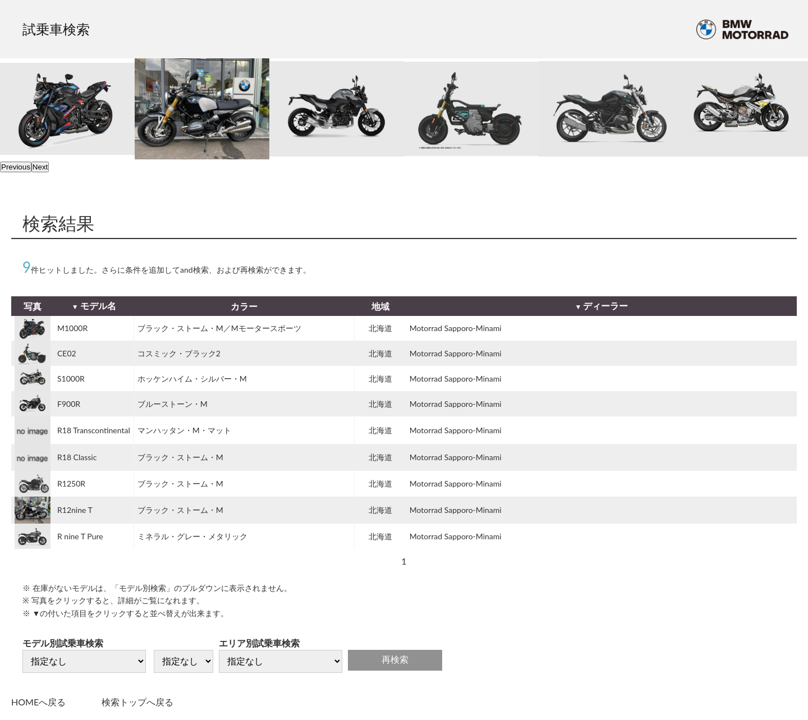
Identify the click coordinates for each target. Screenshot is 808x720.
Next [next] (40, 167)
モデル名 (98, 305)
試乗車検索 (56, 29)
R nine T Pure (80, 536)
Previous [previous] (15, 167)
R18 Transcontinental (93, 430)
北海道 (380, 328)
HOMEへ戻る (38, 701)
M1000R (72, 328)
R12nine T (75, 510)
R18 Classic (77, 457)
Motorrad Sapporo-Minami (456, 328)
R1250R (71, 483)
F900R (68, 404)
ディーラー (605, 305)
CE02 (66, 353)
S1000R (71, 378)
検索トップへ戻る (137, 701)
